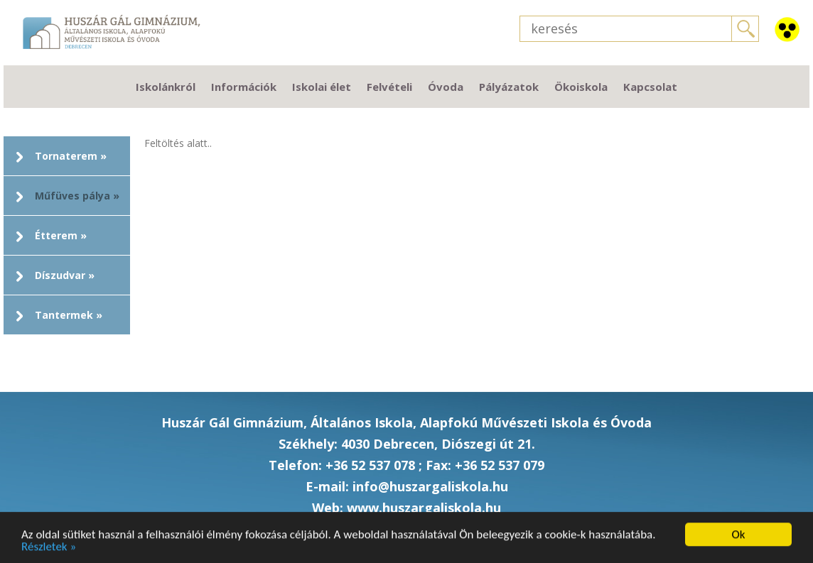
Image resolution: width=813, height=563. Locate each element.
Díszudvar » (65, 275)
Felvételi (389, 87)
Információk (243, 87)
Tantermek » (68, 315)
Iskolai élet (321, 87)
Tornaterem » (71, 156)
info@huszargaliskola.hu (430, 486)
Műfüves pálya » (77, 195)
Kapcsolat (650, 87)
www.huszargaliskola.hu (424, 507)
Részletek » (48, 547)
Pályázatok (509, 87)
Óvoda (445, 87)
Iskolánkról (165, 87)
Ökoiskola (581, 87)
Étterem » (61, 235)
